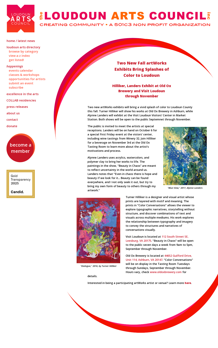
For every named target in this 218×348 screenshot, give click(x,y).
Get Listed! (16, 60)
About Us (13, 113)
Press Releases (17, 106)
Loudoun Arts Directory (23, 47)
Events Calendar (21, 70)
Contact (12, 119)
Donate (12, 126)
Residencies (21, 100)
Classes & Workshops (24, 75)
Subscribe (16, 87)
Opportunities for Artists (27, 79)
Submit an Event (21, 83)
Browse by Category (23, 51)
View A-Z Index (19, 55)
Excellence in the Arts (23, 94)
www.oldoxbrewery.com (166, 272)
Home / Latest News (21, 41)
